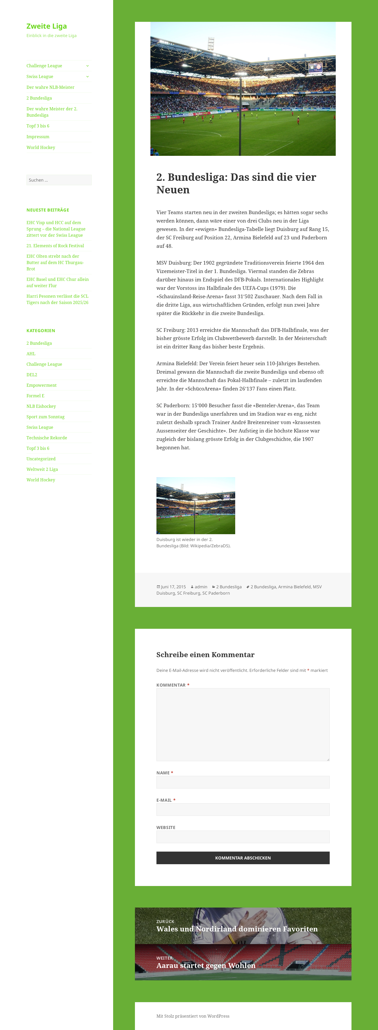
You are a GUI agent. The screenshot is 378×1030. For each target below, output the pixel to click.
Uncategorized (41, 459)
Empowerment (42, 385)
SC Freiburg (188, 593)
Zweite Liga (47, 26)
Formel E (35, 396)
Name (165, 773)
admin (201, 587)
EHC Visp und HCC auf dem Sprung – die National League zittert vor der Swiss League (56, 229)
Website (165, 827)
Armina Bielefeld (294, 587)
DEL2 (32, 375)
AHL (31, 354)
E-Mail (166, 800)
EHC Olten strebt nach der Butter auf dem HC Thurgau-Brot (55, 262)
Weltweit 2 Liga (42, 469)
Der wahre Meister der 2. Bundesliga (52, 112)
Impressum (38, 137)
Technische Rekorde (47, 438)
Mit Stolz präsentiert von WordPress (192, 1016)
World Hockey (41, 147)
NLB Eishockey (41, 406)
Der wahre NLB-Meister (51, 87)
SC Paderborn (216, 593)
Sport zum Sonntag (46, 417)
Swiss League (40, 76)
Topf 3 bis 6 (38, 126)
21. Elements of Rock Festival (55, 246)
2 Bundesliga (39, 98)
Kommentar (173, 685)
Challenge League (44, 66)
